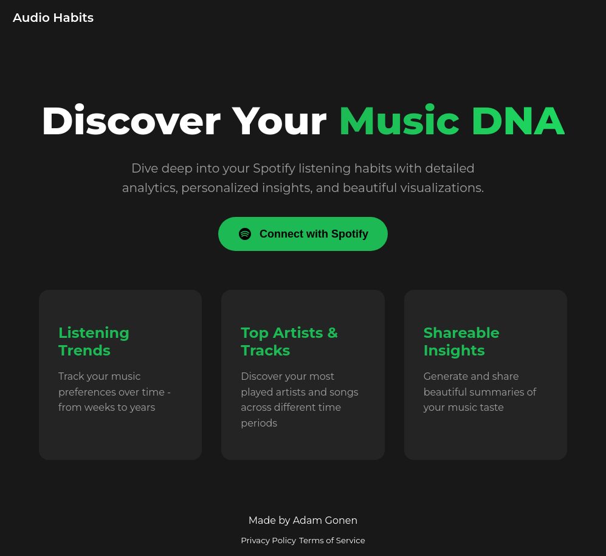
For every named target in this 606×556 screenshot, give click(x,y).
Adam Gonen (325, 520)
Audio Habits (53, 17)
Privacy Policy (268, 540)
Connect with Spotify (303, 234)
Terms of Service (332, 540)
